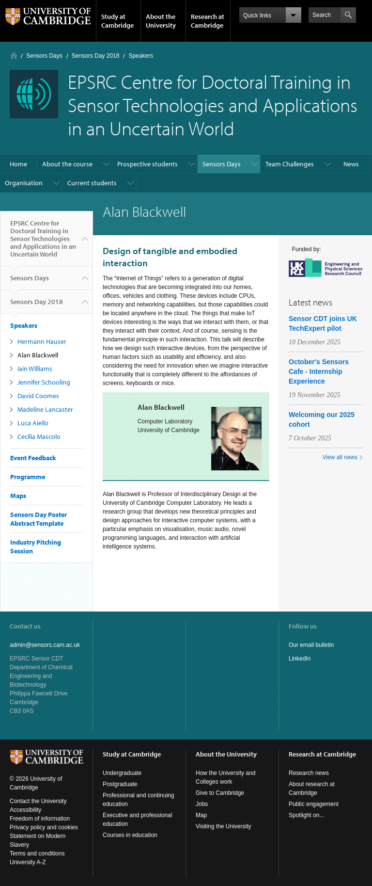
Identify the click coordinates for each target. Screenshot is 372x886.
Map (201, 815)
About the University (161, 21)
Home (14, 55)
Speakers (140, 55)
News (351, 164)
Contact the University (38, 801)
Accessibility (25, 809)
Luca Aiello (32, 423)
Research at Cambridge (207, 21)
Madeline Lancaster (45, 409)
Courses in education (130, 835)
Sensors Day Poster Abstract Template (38, 519)
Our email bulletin (311, 645)
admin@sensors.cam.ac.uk (45, 645)
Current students (92, 182)
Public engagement (314, 804)
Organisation (24, 182)
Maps (18, 495)
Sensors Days (44, 55)
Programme (27, 476)
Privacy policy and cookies (44, 827)
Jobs (202, 804)
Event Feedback (33, 457)
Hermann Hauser (41, 341)
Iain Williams (34, 368)
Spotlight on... (306, 815)
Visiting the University (223, 826)
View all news (340, 457)
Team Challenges (289, 164)
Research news (309, 773)
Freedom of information (40, 818)
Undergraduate (122, 773)
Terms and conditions (37, 853)
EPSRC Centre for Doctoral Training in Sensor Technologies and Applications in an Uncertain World (43, 242)
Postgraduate (120, 784)
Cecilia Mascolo (39, 436)
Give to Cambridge (220, 792)
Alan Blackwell (37, 355)
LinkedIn (299, 658)
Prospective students (147, 164)
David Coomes (38, 395)
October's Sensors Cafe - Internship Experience (319, 371)
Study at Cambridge (117, 21)
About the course (67, 164)
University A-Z (28, 862)
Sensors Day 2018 (96, 55)
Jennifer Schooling (43, 382)
